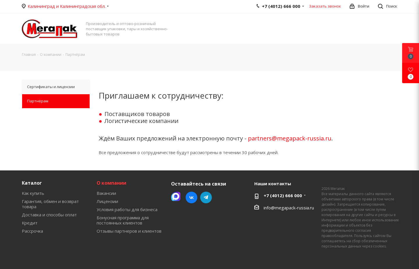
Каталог (32, 183)
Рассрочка (32, 231)
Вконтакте (191, 197)
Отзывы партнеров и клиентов (129, 231)
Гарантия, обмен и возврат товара (50, 203)
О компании (111, 183)
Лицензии (107, 201)
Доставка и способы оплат (49, 215)
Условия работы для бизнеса (127, 209)
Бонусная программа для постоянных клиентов (123, 220)
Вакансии (106, 193)
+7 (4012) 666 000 (283, 195)
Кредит (30, 223)
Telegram (206, 197)
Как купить (33, 193)
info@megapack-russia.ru (289, 208)
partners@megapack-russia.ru (289, 138)
